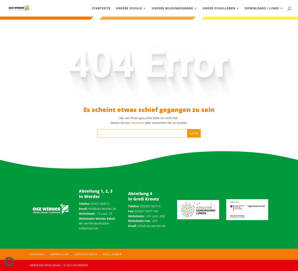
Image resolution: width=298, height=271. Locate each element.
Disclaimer (112, 254)
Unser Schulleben (219, 8)
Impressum (59, 254)
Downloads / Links (262, 8)
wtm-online (53, 265)
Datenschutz (85, 254)
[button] (9, 262)
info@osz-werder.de (102, 209)
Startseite (101, 8)
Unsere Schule (129, 8)
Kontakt (37, 254)
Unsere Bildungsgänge (172, 8)
